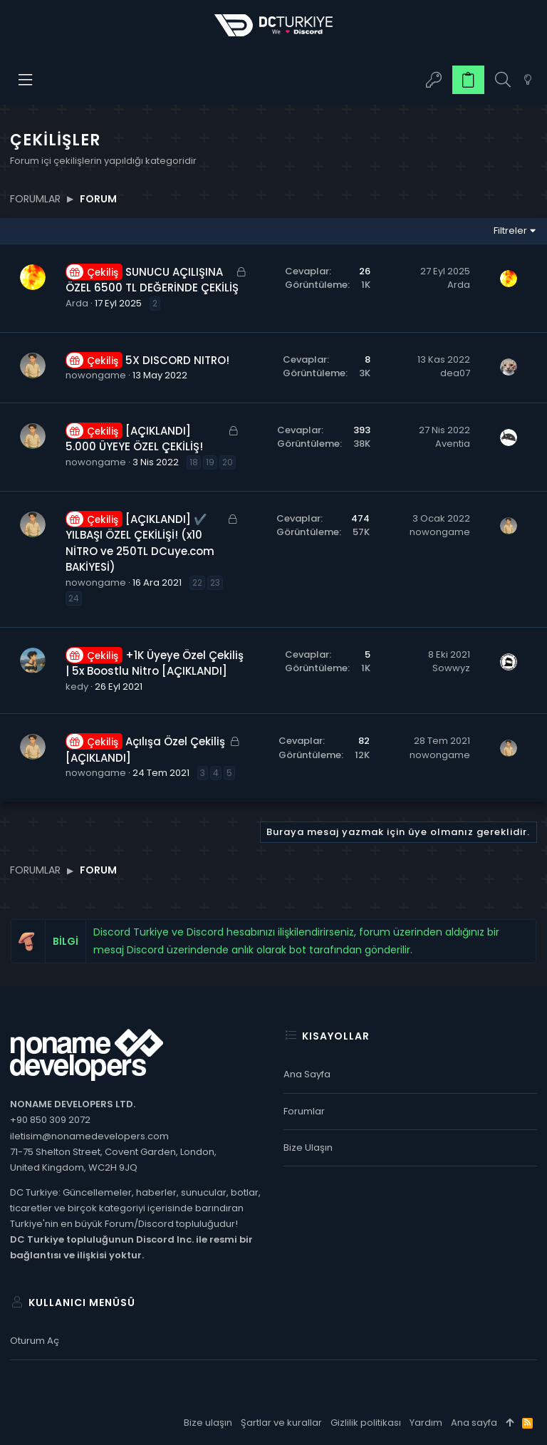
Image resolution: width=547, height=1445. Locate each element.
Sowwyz (451, 668)
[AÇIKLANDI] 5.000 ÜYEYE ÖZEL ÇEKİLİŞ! (134, 439)
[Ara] (503, 80)
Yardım (426, 1422)
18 (193, 462)
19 (210, 462)
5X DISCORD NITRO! (177, 360)
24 (73, 598)
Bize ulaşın (308, 1147)
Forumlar (304, 1111)
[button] (26, 79)
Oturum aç (34, 1340)
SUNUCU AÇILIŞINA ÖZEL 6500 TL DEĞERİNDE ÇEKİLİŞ (152, 280)
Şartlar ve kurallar (281, 1422)
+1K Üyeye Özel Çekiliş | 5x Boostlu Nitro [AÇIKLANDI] (155, 663)
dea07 (455, 373)
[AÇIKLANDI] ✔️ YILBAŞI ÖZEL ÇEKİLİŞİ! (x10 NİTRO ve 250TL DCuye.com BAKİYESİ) (140, 543)
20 (227, 462)
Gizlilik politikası (365, 1422)
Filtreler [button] (510, 230)
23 (215, 582)
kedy (77, 686)
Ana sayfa (306, 1074)
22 (197, 582)
